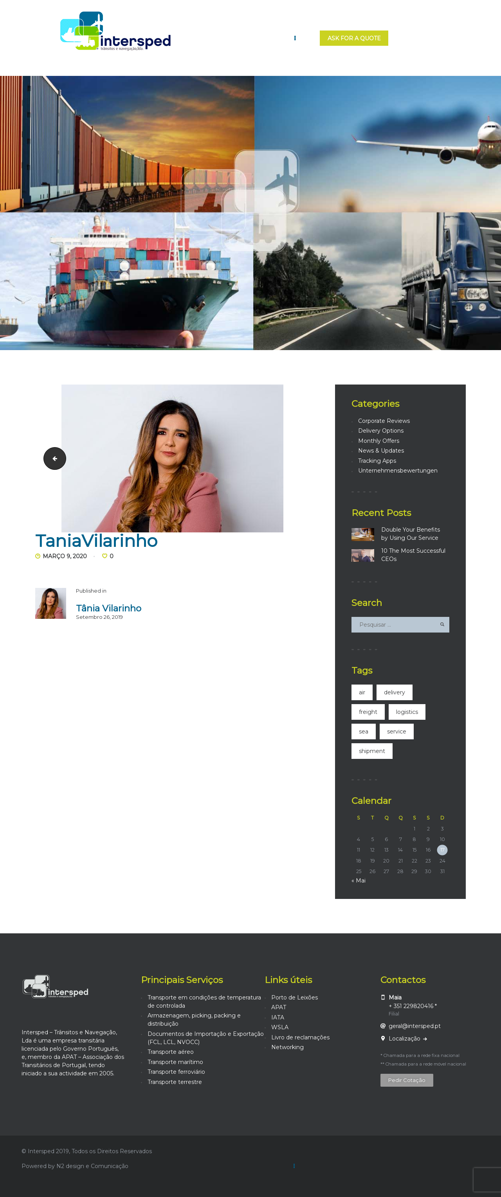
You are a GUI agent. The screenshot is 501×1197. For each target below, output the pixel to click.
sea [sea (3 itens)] (363, 731)
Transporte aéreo (171, 1051)
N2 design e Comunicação (92, 1166)
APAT (278, 1007)
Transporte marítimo (175, 1062)
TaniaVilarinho (52, 458)
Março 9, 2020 (65, 556)
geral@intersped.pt (415, 1026)
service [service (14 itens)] (396, 731)
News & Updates (381, 450)
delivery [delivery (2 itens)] (394, 692)
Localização (405, 1038)
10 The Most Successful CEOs (413, 555)
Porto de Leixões (294, 997)
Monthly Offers (378, 440)
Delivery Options (381, 430)
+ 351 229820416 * (413, 1006)
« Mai (358, 880)
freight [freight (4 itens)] (368, 711)
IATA (277, 1017)
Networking (287, 1047)
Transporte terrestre (175, 1082)
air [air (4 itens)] (362, 692)
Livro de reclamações (300, 1037)
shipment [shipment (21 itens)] (372, 751)
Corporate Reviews (384, 420)
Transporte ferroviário (176, 1071)
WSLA (279, 1027)
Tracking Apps (377, 460)
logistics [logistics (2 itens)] (407, 711)
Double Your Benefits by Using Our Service (410, 533)
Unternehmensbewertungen (398, 470)
